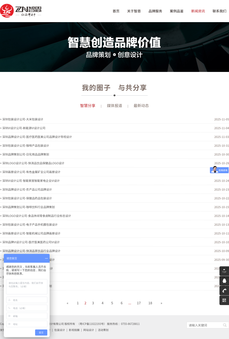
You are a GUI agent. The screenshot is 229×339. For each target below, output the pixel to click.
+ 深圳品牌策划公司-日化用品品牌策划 (24, 154)
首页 (116, 11)
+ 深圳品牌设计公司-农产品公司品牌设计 (26, 189)
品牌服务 (155, 11)
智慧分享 (87, 105)
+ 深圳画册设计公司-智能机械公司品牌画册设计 (30, 233)
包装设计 (59, 330)
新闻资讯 (198, 11)
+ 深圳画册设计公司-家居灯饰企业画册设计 (27, 260)
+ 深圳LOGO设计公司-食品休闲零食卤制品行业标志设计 (35, 216)
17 (139, 302)
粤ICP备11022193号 (92, 324)
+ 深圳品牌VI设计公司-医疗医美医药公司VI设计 (30, 242)
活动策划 (103, 330)
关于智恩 (134, 11)
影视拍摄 (74, 330)
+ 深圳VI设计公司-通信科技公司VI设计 (24, 277)
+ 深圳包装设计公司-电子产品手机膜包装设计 (29, 224)
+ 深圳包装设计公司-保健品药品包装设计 (26, 198)
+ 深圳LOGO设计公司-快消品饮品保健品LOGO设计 (32, 163)
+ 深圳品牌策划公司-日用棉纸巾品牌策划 (26, 286)
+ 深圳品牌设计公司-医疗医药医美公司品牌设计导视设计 (36, 137)
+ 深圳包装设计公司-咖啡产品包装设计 (24, 145)
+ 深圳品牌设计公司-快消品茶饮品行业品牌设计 (30, 251)
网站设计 (88, 330)
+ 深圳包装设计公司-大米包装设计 (21, 119)
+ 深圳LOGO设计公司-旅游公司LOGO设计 (26, 268)
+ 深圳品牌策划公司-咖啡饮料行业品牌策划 (27, 207)
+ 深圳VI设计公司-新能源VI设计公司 (22, 128)
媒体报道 (114, 105)
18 (150, 302)
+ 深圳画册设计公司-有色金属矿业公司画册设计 (30, 172)
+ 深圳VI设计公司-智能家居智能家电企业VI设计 (30, 181)
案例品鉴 (177, 11)
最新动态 (141, 105)
